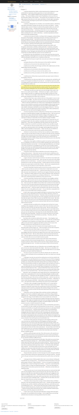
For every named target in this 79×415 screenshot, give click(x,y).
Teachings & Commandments (12, 18)
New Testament (35, 4)
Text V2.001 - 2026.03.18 (13, 411)
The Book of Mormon (13, 12)
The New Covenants (26, 4)
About (42, 1)
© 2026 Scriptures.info (5, 411)
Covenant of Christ (13, 20)
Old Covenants (11, 8)
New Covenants (11, 9)
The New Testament (13, 11)
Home (21, 1)
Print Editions (36, 1)
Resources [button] (26, 1)
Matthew (42, 4)
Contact (31, 1)
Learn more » (4, 408)
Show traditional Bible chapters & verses (12, 30)
